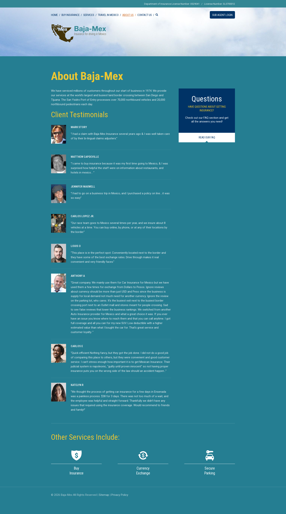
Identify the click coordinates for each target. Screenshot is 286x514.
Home (54, 15)
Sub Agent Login (222, 15)
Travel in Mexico (108, 15)
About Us (128, 15)
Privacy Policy (119, 495)
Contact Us (144, 15)
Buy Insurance (71, 15)
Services (88, 15)
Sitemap (104, 495)
